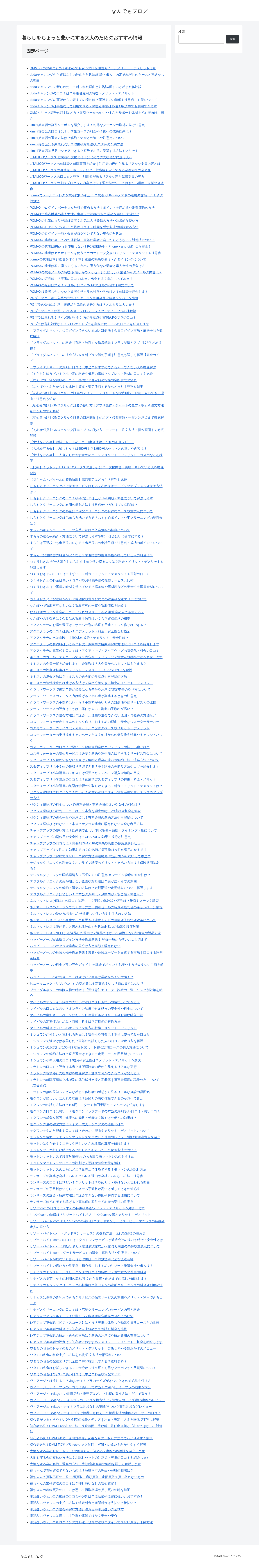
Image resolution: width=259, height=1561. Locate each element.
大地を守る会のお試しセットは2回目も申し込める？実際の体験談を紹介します (87, 1451)
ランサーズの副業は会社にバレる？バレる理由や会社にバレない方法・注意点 (86, 1176)
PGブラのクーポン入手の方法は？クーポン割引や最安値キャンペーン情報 (84, 298)
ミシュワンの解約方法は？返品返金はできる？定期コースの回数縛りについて (86, 1054)
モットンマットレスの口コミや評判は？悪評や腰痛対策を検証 (75, 1163)
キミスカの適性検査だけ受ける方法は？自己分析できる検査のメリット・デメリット (91, 683)
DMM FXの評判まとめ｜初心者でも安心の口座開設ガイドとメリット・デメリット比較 (93, 68)
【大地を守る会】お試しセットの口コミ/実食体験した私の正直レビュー (82, 442)
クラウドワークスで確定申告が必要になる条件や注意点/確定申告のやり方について (90, 689)
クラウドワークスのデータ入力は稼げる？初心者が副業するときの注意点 (83, 696)
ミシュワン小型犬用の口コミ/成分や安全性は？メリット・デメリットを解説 (85, 1060)
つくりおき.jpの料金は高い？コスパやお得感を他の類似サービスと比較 (82, 580)
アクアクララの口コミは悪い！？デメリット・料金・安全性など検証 (80, 631)
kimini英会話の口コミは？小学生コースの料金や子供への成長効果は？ (81, 131)
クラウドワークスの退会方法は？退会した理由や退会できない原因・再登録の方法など (93, 715)
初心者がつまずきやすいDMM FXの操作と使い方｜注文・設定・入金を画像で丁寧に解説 (94, 1419)
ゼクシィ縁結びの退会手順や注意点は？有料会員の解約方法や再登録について (86, 817)
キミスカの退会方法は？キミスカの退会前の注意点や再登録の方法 (78, 676)
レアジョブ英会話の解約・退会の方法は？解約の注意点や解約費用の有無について (90, 1335)
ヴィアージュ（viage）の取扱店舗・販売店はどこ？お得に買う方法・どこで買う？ (90, 1393)
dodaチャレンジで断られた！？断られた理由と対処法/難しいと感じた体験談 (86, 87)
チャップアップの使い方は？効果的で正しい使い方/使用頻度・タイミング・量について (93, 830)
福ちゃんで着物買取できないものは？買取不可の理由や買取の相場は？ (81, 1470)
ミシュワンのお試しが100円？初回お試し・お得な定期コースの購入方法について (89, 1047)
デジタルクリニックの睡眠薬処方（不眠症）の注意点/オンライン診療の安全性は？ (90, 875)
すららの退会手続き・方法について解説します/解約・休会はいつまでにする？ (87, 536)
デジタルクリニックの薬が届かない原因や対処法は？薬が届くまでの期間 (83, 881)
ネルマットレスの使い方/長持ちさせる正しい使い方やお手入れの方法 (80, 913)
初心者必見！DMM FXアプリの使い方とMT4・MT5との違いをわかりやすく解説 (88, 1444)
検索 (181, 32)
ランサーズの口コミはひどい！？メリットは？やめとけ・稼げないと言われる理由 (90, 1182)
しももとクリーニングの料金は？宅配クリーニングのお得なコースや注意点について (91, 511)
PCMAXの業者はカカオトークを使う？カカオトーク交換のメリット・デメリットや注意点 (95, 253)
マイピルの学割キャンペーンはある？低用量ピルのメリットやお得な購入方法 (86, 1015)
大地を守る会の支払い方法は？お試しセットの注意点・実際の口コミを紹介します (90, 1457)
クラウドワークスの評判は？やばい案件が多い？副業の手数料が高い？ (81, 709)
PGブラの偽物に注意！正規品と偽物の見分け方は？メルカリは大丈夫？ (82, 304)
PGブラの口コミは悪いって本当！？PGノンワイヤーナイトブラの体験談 (83, 311)
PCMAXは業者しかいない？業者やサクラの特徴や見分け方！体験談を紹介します (89, 291)
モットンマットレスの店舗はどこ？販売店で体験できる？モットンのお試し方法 (88, 1169)
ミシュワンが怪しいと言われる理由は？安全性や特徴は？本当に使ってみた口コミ (90, 1034)
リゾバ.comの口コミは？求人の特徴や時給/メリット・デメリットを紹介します (87, 1208)
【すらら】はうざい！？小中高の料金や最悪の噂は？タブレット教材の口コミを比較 (91, 374)
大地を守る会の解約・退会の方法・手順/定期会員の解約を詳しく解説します (85, 1464)
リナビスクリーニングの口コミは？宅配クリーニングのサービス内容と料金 (85, 1309)
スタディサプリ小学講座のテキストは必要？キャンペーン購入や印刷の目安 (85, 773)
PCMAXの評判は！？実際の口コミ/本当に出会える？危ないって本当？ (81, 279)
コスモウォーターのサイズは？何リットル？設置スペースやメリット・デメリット (90, 728)
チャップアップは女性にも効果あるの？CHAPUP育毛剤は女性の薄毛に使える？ (88, 850)
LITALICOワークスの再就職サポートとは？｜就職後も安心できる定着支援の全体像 (90, 170)
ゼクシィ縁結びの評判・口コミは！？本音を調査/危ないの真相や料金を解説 (85, 811)
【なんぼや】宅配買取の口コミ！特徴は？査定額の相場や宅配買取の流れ (83, 380)
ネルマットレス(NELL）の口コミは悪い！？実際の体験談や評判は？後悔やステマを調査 (94, 901)
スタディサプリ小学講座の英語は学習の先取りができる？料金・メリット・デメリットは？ (96, 786)
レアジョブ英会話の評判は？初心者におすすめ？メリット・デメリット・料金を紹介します (96, 1342)
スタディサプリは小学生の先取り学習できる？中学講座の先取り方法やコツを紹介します (94, 766)
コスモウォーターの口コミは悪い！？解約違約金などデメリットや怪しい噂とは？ (90, 747)
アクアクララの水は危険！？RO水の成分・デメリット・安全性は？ (79, 638)
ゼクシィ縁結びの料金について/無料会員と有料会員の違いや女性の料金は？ (85, 804)
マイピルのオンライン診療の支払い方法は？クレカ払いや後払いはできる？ (85, 1002)
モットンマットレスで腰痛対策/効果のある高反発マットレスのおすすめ (82, 1156)
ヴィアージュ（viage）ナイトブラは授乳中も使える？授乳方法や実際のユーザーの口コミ (95, 1413)
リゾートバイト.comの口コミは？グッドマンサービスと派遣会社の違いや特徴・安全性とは (96, 1240)
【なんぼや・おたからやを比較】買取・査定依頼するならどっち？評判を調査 (86, 386)
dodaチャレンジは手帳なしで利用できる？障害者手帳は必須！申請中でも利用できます (93, 106)
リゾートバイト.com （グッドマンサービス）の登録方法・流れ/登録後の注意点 (88, 1233)
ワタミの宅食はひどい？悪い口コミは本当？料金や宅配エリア (75, 1374)
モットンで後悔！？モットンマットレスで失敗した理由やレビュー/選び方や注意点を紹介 (95, 1137)
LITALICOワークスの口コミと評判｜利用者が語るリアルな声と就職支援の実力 (87, 176)
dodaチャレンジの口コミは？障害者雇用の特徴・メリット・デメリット (82, 93)
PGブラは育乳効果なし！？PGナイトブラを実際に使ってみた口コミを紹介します (89, 324)
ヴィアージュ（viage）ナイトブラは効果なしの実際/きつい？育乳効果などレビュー (91, 1406)
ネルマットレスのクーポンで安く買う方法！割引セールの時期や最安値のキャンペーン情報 (96, 907)
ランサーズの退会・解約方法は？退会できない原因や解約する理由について (85, 1195)
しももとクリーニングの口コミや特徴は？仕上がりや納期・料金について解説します (91, 498)
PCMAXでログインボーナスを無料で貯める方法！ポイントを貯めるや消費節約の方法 (92, 207)
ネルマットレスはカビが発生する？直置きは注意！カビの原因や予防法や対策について (93, 920)
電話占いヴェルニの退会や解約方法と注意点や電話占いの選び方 (77, 1509)
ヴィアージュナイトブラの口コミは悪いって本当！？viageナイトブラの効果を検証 (90, 1387)
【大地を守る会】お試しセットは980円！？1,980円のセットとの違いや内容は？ (88, 448)
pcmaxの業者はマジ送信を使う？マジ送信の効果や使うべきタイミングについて (88, 259)
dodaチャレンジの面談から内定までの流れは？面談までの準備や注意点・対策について (93, 100)
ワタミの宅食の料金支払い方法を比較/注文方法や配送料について (77, 1355)
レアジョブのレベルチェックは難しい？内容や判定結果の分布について (81, 1316)
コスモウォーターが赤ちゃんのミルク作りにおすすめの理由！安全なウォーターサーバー (94, 722)
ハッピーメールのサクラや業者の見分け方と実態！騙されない (75, 946)
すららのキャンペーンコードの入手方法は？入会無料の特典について (80, 530)
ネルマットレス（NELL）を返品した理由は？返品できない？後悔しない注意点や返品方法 (95, 933)
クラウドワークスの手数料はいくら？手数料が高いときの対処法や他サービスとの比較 (93, 702)
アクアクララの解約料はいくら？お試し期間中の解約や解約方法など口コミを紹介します (94, 644)
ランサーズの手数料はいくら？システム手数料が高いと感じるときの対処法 (85, 1189)
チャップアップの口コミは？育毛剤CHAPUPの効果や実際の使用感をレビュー (87, 843)
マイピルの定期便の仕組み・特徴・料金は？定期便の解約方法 (75, 1021)
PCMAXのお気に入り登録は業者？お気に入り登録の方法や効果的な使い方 (84, 220)
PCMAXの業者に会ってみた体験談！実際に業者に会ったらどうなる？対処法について (92, 240)
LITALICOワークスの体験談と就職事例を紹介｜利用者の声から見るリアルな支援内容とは (95, 164)
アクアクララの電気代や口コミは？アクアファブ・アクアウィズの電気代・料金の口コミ (94, 651)
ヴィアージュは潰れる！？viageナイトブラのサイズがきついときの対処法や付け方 (90, 1381)
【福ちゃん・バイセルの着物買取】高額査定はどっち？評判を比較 (78, 479)
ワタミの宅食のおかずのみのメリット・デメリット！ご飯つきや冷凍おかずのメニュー (93, 1348)
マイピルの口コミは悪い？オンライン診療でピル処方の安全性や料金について (86, 1008)
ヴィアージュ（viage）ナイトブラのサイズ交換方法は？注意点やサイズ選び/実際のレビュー (97, 1400)
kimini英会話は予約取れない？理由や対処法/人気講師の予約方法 (76, 144)
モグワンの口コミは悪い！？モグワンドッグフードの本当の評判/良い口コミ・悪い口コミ (95, 1111)
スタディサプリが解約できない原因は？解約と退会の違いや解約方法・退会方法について (94, 760)
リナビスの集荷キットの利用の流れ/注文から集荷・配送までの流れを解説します (88, 1278)
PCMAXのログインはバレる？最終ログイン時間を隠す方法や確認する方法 (84, 227)
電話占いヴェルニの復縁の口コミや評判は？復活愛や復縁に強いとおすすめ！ (86, 1496)
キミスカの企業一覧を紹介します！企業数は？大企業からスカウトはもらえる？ (88, 663)
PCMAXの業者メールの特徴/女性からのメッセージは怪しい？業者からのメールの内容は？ (96, 272)
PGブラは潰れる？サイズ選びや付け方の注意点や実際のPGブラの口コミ (83, 317)
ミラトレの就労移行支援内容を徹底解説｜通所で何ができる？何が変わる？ (85, 1073)
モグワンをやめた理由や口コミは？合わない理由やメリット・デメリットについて (90, 1131)
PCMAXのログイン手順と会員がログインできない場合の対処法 (76, 233)
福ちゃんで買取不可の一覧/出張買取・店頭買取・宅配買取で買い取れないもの (87, 1477)
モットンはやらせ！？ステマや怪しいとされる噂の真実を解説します (80, 1143)
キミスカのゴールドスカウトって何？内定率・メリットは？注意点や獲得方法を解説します (96, 657)
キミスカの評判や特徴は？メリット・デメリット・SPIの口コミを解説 (81, 670)
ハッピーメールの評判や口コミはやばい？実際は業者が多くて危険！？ (81, 977)
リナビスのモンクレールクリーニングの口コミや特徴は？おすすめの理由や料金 (88, 1272)
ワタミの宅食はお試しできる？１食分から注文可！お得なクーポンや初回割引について (93, 1368)
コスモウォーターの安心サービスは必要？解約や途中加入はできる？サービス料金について (96, 753)
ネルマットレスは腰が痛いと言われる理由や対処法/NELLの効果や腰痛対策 (84, 926)
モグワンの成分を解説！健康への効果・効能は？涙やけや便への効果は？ (83, 1118)
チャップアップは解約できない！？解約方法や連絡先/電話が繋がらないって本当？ (90, 856)
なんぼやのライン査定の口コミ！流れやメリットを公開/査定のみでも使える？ (87, 612)
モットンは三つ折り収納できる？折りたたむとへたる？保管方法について (83, 1150)
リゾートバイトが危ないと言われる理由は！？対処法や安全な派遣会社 (81, 1259)
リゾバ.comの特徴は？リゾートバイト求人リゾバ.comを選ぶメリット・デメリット (90, 1215)
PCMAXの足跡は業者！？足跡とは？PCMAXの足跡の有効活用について (82, 285)
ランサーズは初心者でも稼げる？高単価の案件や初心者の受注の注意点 (81, 1202)
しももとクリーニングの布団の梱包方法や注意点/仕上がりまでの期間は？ (84, 505)
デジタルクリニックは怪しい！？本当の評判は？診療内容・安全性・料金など (86, 894)
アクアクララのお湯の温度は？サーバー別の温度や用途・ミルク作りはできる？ (88, 625)
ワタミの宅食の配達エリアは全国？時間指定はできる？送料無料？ (78, 1361)
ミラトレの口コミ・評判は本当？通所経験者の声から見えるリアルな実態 (83, 1067)
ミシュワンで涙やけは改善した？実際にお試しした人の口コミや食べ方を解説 (86, 1041)
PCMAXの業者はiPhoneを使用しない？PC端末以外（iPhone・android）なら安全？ (90, 246)
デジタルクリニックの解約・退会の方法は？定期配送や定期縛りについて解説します (91, 888)
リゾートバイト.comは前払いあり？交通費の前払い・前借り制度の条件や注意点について (95, 1246)
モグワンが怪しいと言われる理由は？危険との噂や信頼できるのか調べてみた (86, 1098)
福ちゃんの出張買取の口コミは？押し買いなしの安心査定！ (73, 1483)
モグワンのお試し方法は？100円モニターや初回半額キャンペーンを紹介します (87, 1105)
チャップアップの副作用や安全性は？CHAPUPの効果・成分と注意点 (80, 837)
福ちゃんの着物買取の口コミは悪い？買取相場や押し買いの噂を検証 (80, 1490)
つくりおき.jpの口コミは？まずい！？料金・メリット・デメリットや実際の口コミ (90, 574)
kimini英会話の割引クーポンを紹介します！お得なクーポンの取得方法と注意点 (87, 125)
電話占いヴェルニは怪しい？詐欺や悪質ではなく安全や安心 (73, 1516)
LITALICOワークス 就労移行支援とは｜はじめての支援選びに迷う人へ (81, 157)
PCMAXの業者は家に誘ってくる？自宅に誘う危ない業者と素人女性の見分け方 (87, 266)
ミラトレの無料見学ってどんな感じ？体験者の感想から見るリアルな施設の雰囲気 (90, 1092)
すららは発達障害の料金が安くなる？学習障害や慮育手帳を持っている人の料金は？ (91, 555)
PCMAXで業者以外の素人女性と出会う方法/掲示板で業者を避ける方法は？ (84, 214)
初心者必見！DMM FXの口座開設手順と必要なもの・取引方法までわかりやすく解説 (91, 1438)
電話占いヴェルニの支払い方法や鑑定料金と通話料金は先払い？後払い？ (83, 1503)
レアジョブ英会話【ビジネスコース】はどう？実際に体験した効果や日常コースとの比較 (94, 1322)
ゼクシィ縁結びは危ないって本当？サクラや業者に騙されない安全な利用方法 (86, 824)
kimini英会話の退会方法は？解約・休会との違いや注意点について (78, 138)
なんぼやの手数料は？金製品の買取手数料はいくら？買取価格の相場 (80, 618)
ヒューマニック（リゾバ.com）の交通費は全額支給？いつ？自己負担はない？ (87, 983)
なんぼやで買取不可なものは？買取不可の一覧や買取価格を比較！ (78, 605)
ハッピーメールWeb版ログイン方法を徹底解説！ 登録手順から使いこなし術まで (88, 939)
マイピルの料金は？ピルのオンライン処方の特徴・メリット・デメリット (83, 1028)
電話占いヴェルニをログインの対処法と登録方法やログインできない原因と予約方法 (91, 1522)
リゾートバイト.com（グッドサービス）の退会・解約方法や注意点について (85, 1253)
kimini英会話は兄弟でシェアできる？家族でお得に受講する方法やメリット (84, 151)
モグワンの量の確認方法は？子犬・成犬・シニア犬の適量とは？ (77, 1124)
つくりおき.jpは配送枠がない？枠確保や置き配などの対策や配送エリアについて (88, 599)
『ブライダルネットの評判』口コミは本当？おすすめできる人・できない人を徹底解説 (93, 367)
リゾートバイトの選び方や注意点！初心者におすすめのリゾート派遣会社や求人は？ (91, 1266)
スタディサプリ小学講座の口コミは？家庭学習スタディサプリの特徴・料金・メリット (93, 779)
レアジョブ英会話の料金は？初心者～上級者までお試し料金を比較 (78, 1329)
